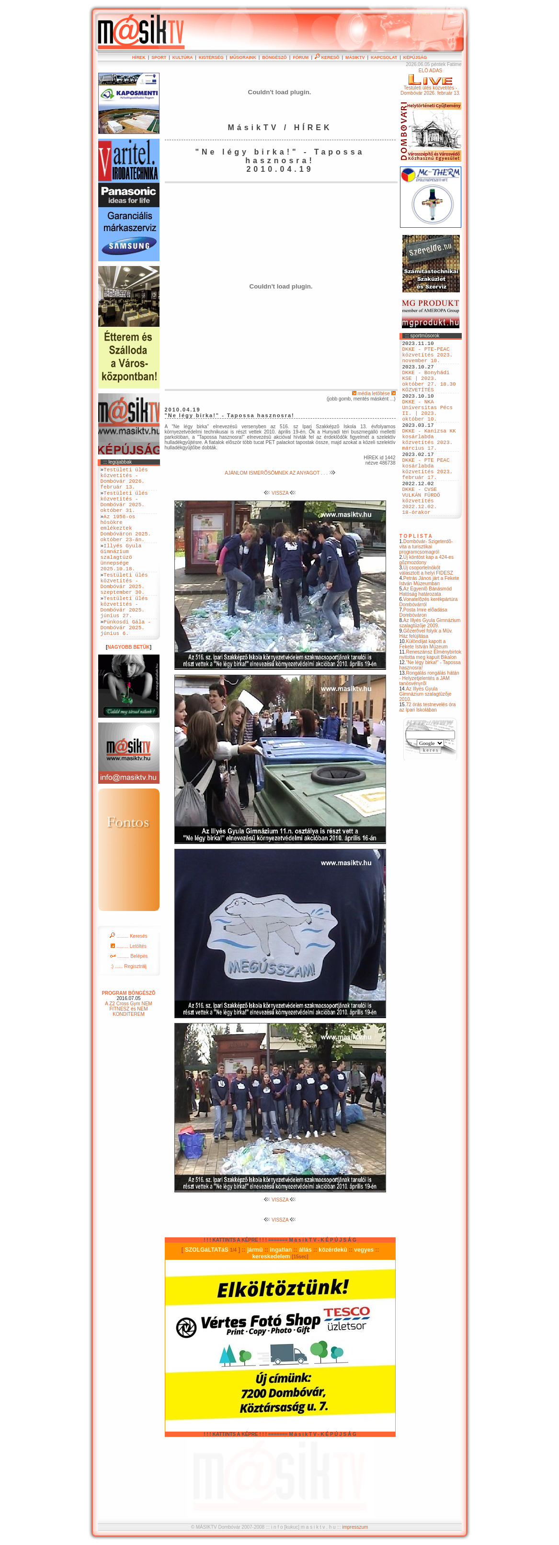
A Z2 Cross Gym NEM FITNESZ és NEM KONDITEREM (128, 1050)
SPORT (158, 57)
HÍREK (139, 57)
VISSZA (280, 493)
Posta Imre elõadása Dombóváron (423, 655)
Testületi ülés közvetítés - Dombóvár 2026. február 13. (124, 481)
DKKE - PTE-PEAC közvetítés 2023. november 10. (427, 358)
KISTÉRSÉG (211, 57)
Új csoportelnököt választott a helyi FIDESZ (426, 613)
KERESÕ (327, 57)
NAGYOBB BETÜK (128, 688)
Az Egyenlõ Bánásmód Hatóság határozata (425, 634)
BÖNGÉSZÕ (274, 57)
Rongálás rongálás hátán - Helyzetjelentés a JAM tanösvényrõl (429, 721)
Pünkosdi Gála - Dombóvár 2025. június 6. (126, 667)
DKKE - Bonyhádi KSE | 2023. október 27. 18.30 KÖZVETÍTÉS (429, 391)
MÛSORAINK (242, 57)
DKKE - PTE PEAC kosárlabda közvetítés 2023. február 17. (427, 500)
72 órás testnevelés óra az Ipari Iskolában (427, 750)
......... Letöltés (129, 987)
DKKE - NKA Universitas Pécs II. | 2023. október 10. (427, 427)
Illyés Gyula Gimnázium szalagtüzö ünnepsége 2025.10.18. (121, 580)
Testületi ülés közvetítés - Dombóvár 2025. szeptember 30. (124, 612)
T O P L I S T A (415, 579)
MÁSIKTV (355, 57)
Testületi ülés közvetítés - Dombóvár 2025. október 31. (124, 510)
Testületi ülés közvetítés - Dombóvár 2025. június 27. (124, 641)
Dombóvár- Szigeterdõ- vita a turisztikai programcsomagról (426, 590)
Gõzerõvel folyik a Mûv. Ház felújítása (426, 676)
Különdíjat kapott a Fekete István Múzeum (423, 687)
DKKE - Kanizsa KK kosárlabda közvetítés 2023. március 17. (429, 464)
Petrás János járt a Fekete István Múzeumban (429, 624)
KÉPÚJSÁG (415, 57)
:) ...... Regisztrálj (129, 1008)
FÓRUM (300, 57)
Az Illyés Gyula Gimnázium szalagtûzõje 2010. (425, 737)
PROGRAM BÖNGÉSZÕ (128, 1034)
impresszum (355, 1527)
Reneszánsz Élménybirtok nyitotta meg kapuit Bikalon (430, 697)
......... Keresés (128, 977)
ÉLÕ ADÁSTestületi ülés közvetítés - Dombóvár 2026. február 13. (430, 82)
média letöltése (374, 393)
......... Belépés (129, 997)
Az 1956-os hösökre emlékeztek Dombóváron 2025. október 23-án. (126, 543)
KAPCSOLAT (384, 57)
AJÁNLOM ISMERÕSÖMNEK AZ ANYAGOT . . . (280, 473)
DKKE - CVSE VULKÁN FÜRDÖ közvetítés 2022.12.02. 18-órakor (421, 540)
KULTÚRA (182, 57)
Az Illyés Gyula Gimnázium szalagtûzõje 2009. (430, 666)
